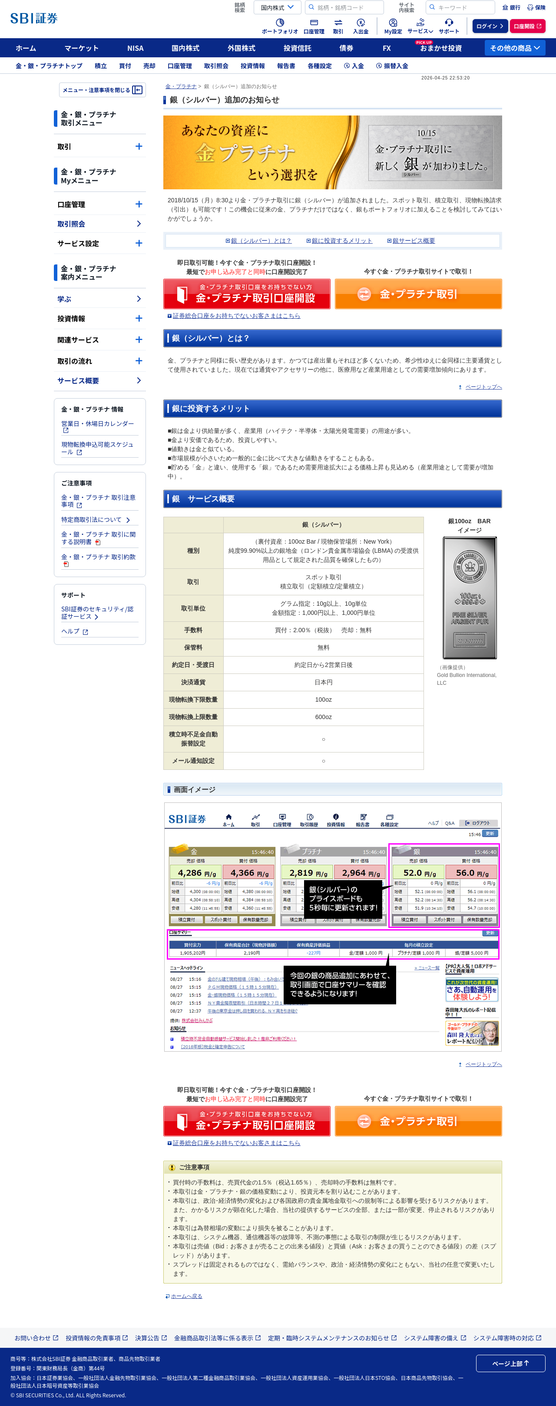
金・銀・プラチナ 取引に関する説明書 (98, 538)
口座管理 (180, 65)
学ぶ (99, 299)
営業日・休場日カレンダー (97, 426)
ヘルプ (75, 631)
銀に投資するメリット (342, 240)
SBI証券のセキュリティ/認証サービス (97, 612)
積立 (101, 65)
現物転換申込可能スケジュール (97, 448)
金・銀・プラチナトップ (49, 65)
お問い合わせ (36, 1338)
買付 (125, 65)
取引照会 (216, 65)
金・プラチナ (181, 86)
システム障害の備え (435, 1338)
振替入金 (392, 65)
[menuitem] (511, 7)
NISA (135, 48)
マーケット (81, 48)
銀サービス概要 (414, 240)
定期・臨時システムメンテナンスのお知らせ (332, 1338)
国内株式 (185, 48)
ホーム (26, 48)
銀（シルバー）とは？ (261, 240)
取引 (99, 146)
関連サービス (99, 339)
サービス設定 (99, 243)
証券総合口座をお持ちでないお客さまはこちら (237, 315)
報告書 (286, 65)
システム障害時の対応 (507, 1338)
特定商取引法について (96, 519)
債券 (347, 48)
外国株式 (241, 48)
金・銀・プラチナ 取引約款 (98, 560)
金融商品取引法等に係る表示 (217, 1338)
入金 (354, 65)
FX (387, 48)
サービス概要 (99, 380)
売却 (149, 65)
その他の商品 (515, 48)
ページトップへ (484, 387)
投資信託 (297, 48)
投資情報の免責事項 (97, 1338)
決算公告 (151, 1338)
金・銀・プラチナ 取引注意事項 (98, 501)
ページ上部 (511, 1363)
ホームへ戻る (186, 1296)
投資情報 (253, 65)
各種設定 (320, 65)
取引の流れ (99, 361)
